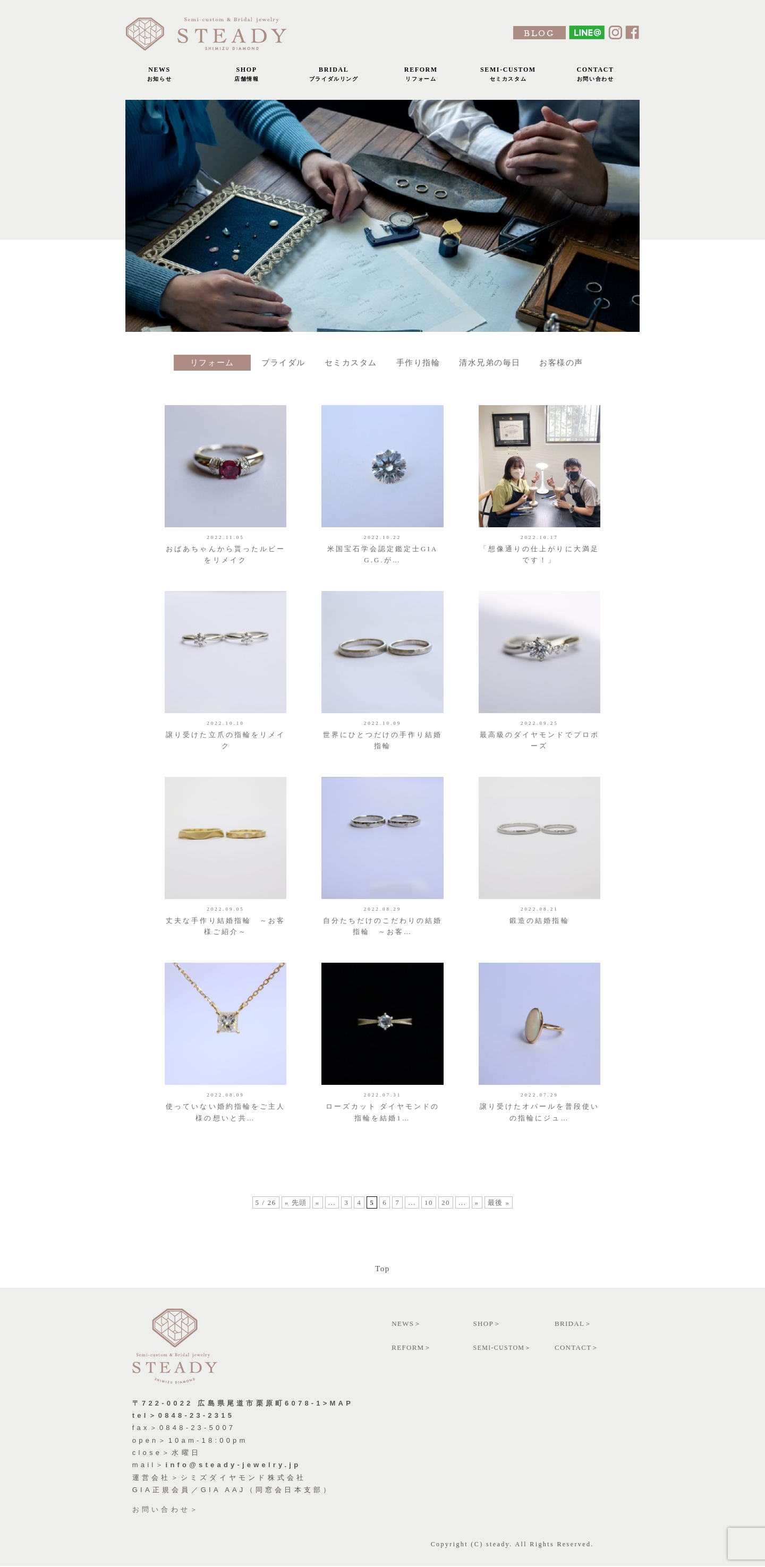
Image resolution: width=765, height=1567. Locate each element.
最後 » (499, 1209)
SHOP (246, 77)
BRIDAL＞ (573, 1324)
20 (445, 1209)
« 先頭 (295, 1209)
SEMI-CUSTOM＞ (502, 1348)
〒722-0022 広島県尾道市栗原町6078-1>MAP (242, 1404)
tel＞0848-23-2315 (183, 1416)
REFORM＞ (412, 1348)
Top (382, 1268)
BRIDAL (333, 77)
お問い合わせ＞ (166, 1510)
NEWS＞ (406, 1324)
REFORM (420, 77)
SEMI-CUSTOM (507, 77)
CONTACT (595, 77)
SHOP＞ (487, 1324)
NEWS (159, 77)
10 (428, 1209)
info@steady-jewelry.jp (233, 1466)
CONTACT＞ (577, 1348)
